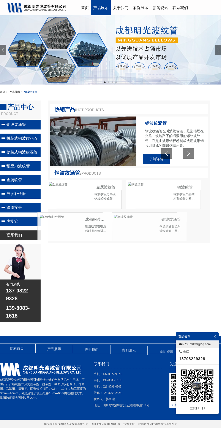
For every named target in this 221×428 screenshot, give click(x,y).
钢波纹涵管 (30, 91)
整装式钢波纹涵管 (22, 152)
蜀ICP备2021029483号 (106, 424)
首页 (2, 91)
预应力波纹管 (18, 166)
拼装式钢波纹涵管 (22, 138)
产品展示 (14, 91)
